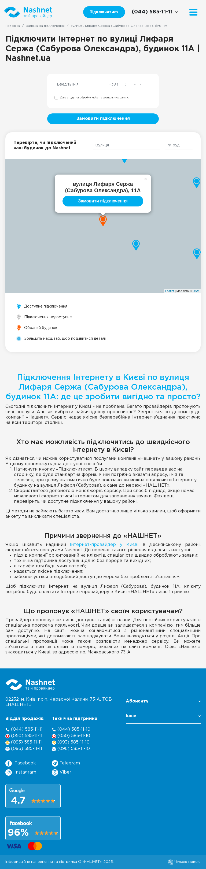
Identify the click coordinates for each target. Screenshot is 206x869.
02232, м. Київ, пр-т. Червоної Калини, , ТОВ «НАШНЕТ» (58, 702)
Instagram (20, 772)
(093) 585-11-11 (23, 742)
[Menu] (193, 12)
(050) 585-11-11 (23, 736)
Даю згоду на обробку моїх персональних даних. (94, 98)
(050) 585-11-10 (71, 736)
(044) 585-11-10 (71, 729)
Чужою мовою (184, 861)
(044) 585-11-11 (24, 729)
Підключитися (104, 12)
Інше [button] (163, 716)
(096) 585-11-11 (23, 749)
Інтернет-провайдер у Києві (104, 545)
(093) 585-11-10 (71, 742)
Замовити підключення (103, 119)
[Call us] (154, 12)
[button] (163, 703)
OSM (196, 291)
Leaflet (169, 291)
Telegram (66, 763)
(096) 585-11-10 (71, 749)
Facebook (20, 763)
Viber (61, 772)
